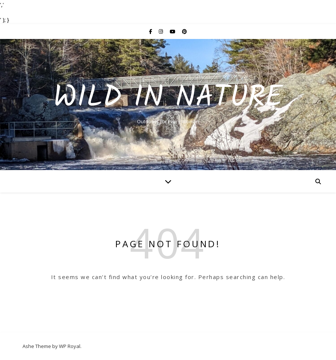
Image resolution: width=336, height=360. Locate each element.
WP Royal (69, 346)
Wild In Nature (168, 98)
